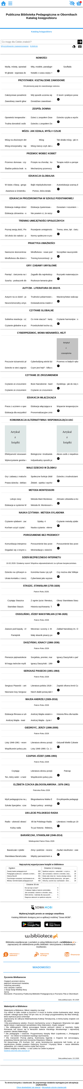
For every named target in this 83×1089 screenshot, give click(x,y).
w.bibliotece (67, 942)
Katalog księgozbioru (41, 32)
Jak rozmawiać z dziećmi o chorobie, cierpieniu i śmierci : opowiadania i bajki (49, 892)
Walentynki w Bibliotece (15, 1006)
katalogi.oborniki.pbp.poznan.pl (17, 1051)
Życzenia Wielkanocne (15, 977)
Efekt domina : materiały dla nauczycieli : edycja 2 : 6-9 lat (43, 895)
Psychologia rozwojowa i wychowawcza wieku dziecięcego (26, 878)
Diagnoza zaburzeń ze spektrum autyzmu (38, 897)
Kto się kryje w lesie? (31, 888)
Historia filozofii (12, 876)
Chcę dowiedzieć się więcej (28, 1087)
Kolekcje (34, 46)
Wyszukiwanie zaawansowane (15, 46)
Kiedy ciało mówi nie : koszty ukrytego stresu (57, 876)
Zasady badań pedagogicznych (17, 871)
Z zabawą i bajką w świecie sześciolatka (37, 890)
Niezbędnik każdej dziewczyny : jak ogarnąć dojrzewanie (61, 878)
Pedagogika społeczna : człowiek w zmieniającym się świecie (26, 874)
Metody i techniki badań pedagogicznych (20, 881)
